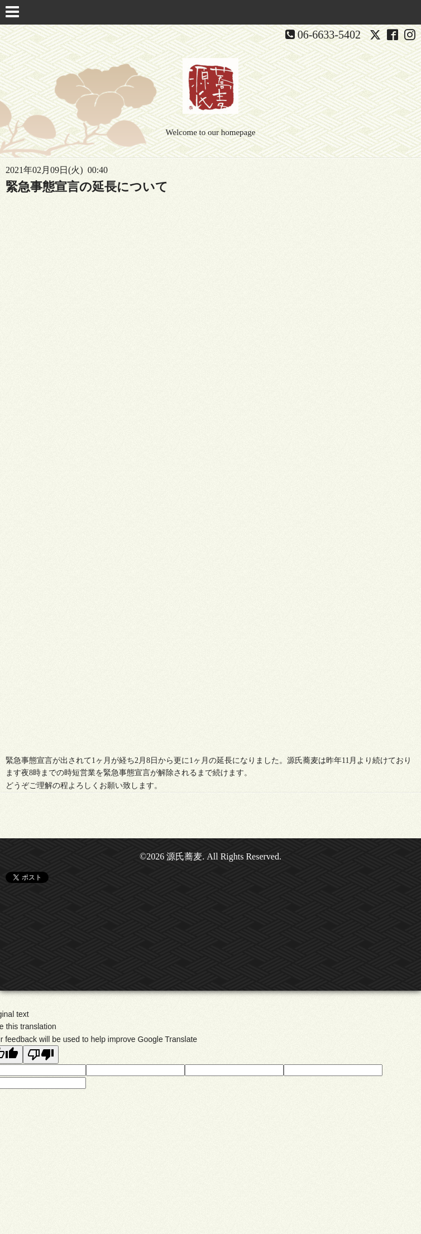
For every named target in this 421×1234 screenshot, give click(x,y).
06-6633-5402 (329, 34)
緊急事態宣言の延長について (87, 187)
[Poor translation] (41, 1054)
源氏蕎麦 (184, 856)
